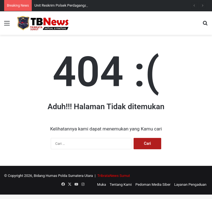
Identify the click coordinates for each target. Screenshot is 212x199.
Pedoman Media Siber (153, 184)
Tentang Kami (121, 184)
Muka (101, 184)
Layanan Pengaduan (190, 184)
